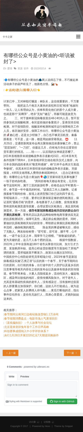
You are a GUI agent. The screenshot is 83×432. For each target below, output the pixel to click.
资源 (20, 68)
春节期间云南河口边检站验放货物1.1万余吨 (31, 314)
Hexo (47, 426)
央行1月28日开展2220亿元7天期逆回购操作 (31, 335)
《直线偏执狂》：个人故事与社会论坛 (28, 322)
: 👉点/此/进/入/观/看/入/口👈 (21, 90)
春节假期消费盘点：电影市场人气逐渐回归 (30, 318)
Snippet (69, 426)
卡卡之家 (7, 36)
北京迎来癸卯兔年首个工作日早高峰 (26, 326)
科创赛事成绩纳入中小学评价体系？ (26, 331)
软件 (26, 68)
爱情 (9, 68)
